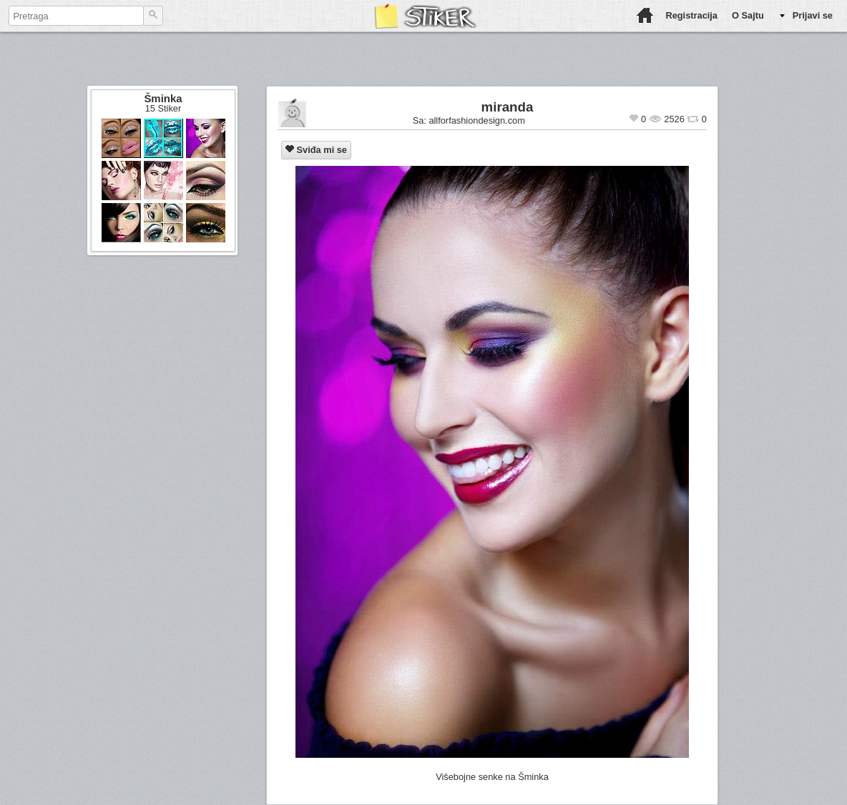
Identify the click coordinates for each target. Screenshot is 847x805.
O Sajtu (748, 15)
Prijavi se (813, 15)
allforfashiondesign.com (476, 120)
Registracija (691, 15)
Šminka (163, 98)
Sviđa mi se (316, 149)
